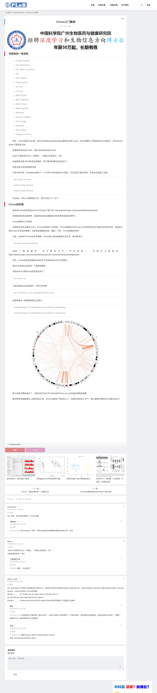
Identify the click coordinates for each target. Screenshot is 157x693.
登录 (148, 5)
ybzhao (13, 524)
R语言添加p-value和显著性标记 (71, 481)
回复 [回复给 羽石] (12, 634)
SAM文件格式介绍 (123, 174)
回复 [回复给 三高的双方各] (12, 567)
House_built (16, 617)
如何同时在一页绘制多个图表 (18, 481)
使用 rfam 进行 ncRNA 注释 (126, 182)
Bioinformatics (18, 13)
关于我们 (125, 5)
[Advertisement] (58, 430)
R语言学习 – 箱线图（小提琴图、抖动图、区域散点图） (139, 125)
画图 (13, 455)
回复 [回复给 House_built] (10, 587)
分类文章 (101, 5)
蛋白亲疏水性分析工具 (124, 178)
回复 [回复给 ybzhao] (12, 529)
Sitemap (111, 688)
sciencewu (16, 533)
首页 (9, 13)
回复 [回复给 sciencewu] (10, 515)
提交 (15, 676)
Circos (31, 455)
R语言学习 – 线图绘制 (137, 133)
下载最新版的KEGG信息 (125, 171)
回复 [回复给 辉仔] (12, 614)
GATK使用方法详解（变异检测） (128, 167)
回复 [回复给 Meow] (10, 549)
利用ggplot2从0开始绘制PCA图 (45, 481)
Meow (14, 570)
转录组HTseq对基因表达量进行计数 (129, 164)
